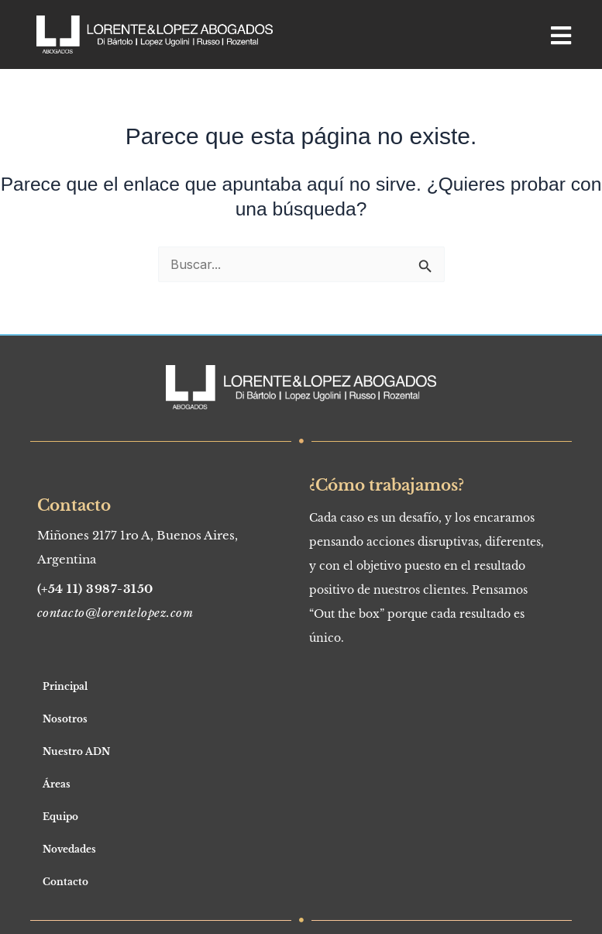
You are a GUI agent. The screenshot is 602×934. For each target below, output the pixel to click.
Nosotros (65, 719)
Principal (65, 686)
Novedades (69, 849)
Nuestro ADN (76, 751)
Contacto (65, 881)
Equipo (60, 816)
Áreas (57, 784)
